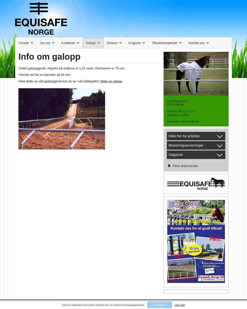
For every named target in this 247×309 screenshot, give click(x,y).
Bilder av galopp (111, 81)
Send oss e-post (178, 114)
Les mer (179, 305)
